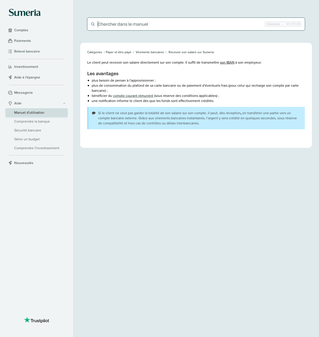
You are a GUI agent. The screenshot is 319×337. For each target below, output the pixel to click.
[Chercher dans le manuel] (181, 24)
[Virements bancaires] (150, 52)
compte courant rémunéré (133, 95)
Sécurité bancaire (27, 130)
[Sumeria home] (24, 12)
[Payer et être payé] (118, 52)
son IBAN (227, 62)
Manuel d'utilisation (29, 112)
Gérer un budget (27, 139)
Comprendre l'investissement (36, 148)
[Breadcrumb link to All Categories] (95, 52)
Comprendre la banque (32, 121)
